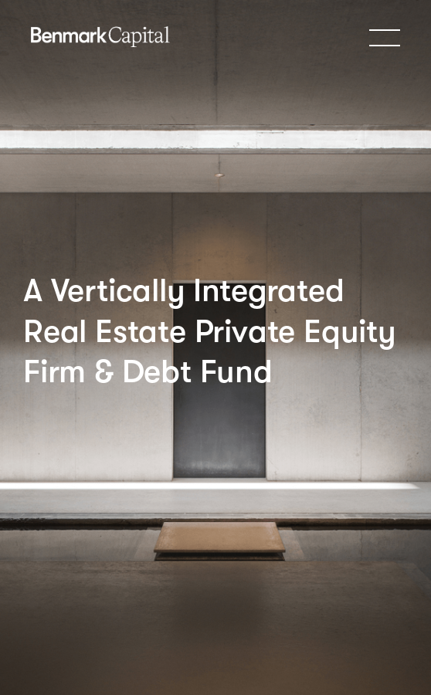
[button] (384, 36)
